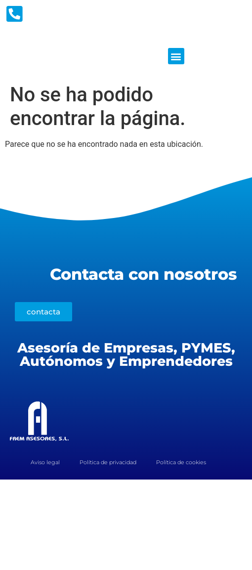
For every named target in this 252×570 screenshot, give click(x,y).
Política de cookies (181, 462)
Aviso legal (45, 462)
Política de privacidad (108, 462)
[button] (176, 56)
